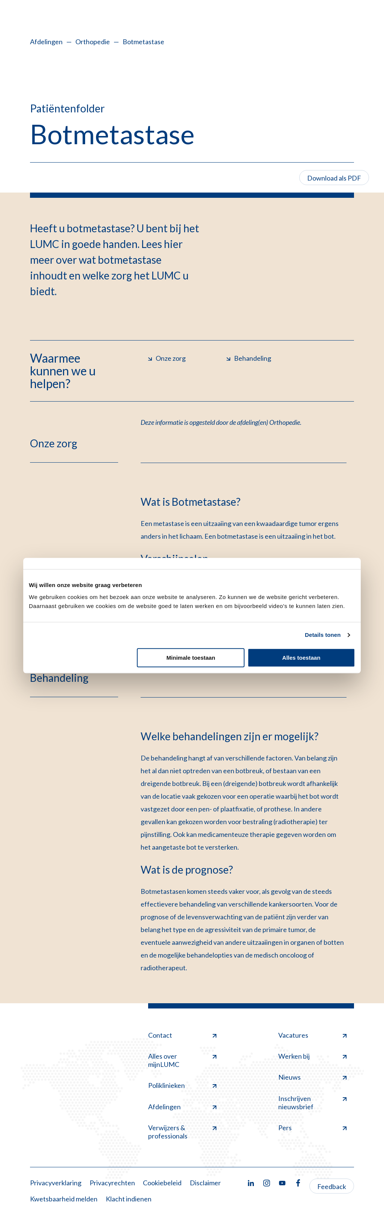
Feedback (331, 1186)
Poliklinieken (182, 1085)
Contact (182, 1035)
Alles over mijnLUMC (182, 1060)
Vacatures (312, 1035)
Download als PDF (334, 178)
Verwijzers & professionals (182, 1131)
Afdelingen (46, 41)
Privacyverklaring (55, 1183)
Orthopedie (92, 41)
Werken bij (312, 1056)
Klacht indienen (129, 1199)
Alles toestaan (301, 657)
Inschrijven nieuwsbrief (312, 1102)
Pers (312, 1127)
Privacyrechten (112, 1183)
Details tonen (322, 635)
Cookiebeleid (162, 1183)
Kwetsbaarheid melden (64, 1199)
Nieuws (312, 1077)
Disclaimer (205, 1183)
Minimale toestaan (190, 657)
